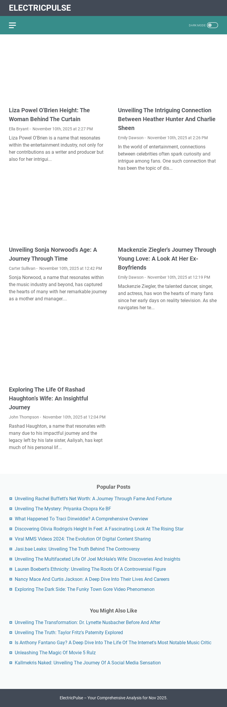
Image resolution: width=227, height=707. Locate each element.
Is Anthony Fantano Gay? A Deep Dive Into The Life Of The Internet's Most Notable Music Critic (113, 642)
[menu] (16, 25)
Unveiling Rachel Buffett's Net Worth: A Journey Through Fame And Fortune (93, 498)
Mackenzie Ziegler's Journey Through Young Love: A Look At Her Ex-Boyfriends (167, 258)
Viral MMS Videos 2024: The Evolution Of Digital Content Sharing (83, 539)
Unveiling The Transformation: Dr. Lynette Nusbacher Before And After (87, 622)
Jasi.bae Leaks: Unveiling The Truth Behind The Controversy (77, 549)
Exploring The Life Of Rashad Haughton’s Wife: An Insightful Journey (48, 398)
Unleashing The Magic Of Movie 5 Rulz (55, 652)
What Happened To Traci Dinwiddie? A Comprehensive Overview (81, 519)
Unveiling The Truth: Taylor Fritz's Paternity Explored (69, 632)
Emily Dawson (131, 137)
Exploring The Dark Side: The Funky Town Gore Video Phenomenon (85, 589)
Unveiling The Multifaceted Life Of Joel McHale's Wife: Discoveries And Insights (97, 559)
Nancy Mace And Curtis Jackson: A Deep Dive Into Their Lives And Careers (92, 579)
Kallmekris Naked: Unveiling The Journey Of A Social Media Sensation (88, 663)
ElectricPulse (40, 8)
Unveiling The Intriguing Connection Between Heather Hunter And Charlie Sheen (166, 119)
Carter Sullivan (22, 268)
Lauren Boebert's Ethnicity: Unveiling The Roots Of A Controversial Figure (90, 569)
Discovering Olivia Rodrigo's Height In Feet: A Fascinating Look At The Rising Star (99, 529)
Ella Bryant (19, 128)
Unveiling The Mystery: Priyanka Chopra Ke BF (63, 509)
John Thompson (24, 417)
